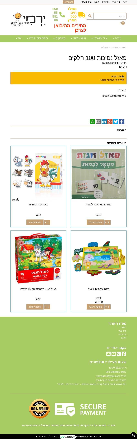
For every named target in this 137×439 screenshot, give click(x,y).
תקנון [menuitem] (96, 2)
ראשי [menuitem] (125, 2)
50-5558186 (55, 14)
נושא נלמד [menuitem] (78, 38)
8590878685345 (110, 63)
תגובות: (121, 130)
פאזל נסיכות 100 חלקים (97, 58)
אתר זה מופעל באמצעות (68, 436)
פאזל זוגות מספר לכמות (98, 204)
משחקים (114, 47)
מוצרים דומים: (117, 143)
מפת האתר (117, 323)
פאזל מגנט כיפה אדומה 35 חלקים (38, 288)
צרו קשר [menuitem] (116, 2)
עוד (18, 38)
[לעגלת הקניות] (122, 23)
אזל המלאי (116, 76)
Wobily (79, 436)
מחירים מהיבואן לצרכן (70, 28)
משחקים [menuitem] (59, 38)
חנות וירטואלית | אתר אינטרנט (47, 436)
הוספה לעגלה (95, 222)
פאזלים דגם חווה (38, 204)
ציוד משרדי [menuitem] (86, 2)
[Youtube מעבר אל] (114, 354)
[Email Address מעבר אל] (108, 354)
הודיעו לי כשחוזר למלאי (112, 80)
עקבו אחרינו (117, 347)
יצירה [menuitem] (117, 38)
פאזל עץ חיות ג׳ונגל (98, 288)
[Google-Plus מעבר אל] (119, 354)
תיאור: (122, 90)
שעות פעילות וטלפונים (108, 361)
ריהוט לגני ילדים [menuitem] (37, 38)
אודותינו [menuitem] (105, 2)
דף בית (124, 47)
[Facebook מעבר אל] (124, 354)
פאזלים (104, 47)
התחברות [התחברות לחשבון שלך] (68, 2)
